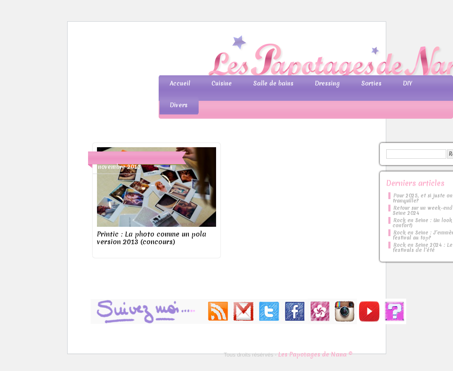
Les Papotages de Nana (283, 57)
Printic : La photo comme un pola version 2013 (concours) (151, 237)
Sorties (371, 83)
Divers (179, 105)
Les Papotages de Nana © (315, 354)
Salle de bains (273, 83)
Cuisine (221, 83)
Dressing (327, 83)
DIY (407, 83)
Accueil (180, 83)
